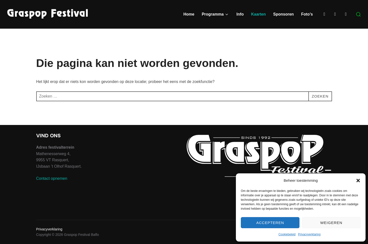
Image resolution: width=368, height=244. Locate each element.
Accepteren (270, 223)
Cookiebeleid (287, 234)
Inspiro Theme (296, 242)
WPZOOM (324, 242)
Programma (215, 14)
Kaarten (258, 14)
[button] (358, 180)
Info (240, 14)
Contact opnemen (51, 186)
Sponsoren (283, 14)
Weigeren (331, 223)
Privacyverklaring (309, 234)
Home (188, 14)
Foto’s (307, 14)
